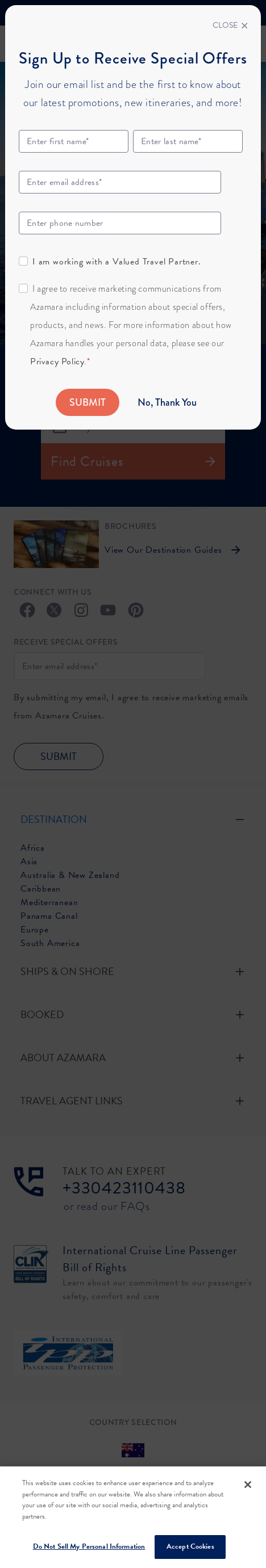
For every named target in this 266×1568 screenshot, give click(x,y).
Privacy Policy (57, 361)
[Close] (230, 25)
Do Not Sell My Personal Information (89, 1546)
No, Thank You (167, 402)
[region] (133, 1517)
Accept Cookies (190, 1546)
